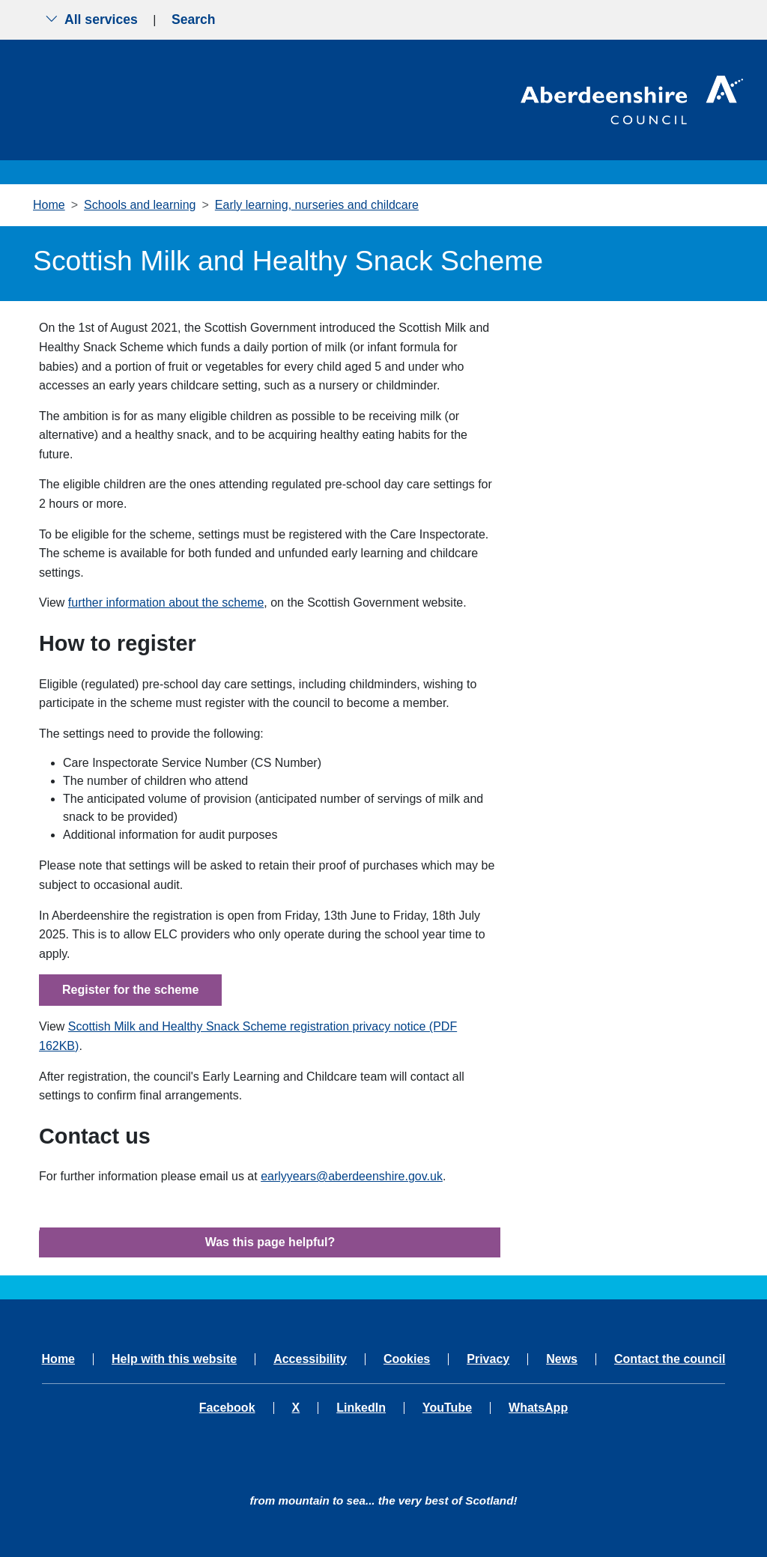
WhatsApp (538, 1408)
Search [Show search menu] (194, 19)
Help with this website (174, 1359)
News (561, 1359)
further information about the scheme (166, 602)
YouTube (447, 1408)
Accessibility (310, 1359)
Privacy (488, 1359)
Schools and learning (139, 204)
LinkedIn (361, 1408)
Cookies (407, 1359)
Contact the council (669, 1359)
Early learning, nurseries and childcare (317, 204)
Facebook (227, 1408)
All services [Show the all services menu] (91, 19)
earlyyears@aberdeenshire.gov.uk (352, 1176)
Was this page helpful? (270, 1242)
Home (49, 204)
